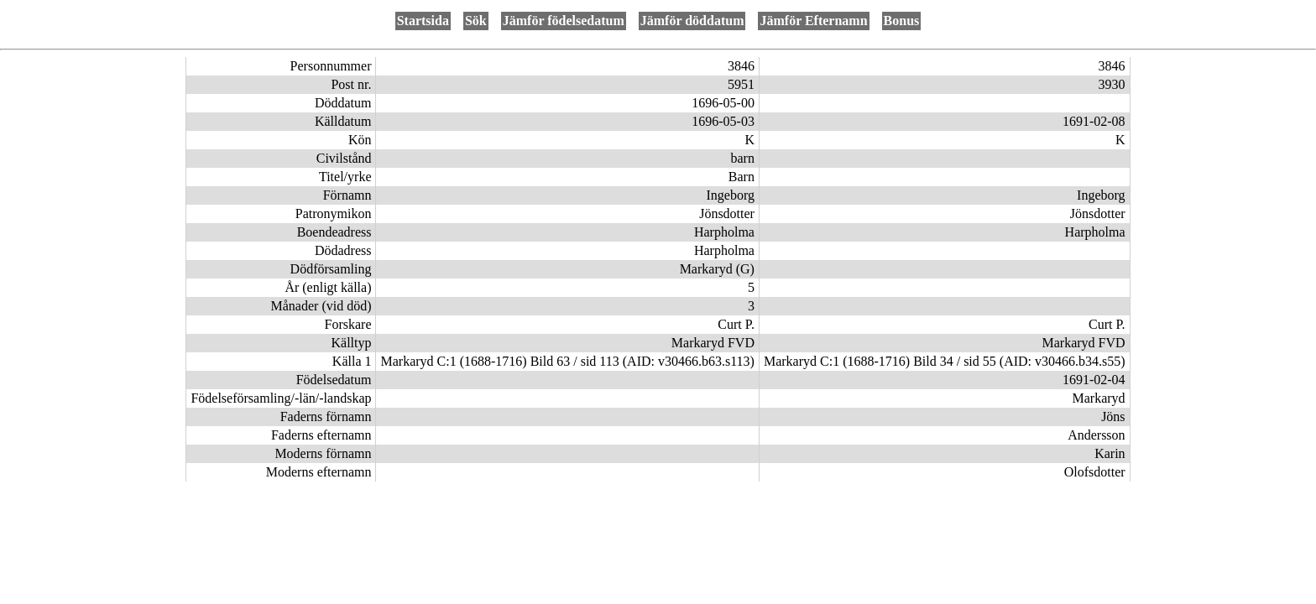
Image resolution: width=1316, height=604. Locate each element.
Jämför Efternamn (813, 20)
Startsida (423, 20)
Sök (476, 20)
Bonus (902, 20)
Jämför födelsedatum (563, 20)
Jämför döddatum (692, 20)
